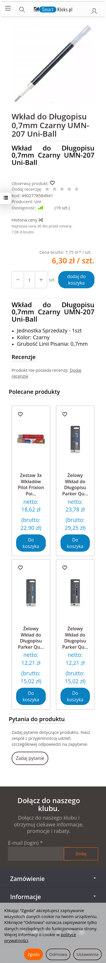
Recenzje (24, 357)
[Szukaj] (22, 8)
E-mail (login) (23, 842)
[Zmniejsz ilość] (41, 279)
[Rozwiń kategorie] (7, 8)
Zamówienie (53, 879)
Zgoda (33, 954)
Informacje (53, 897)
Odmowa (58, 954)
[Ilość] (29, 279)
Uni (37, 201)
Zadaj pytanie (30, 758)
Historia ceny (27, 220)
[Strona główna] (53, 8)
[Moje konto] (94, 10)
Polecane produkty (34, 391)
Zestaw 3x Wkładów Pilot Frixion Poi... (31, 484)
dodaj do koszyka (76, 279)
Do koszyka (31, 543)
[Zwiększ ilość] (18, 279)
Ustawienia (87, 954)
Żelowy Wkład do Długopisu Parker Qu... (75, 484)
